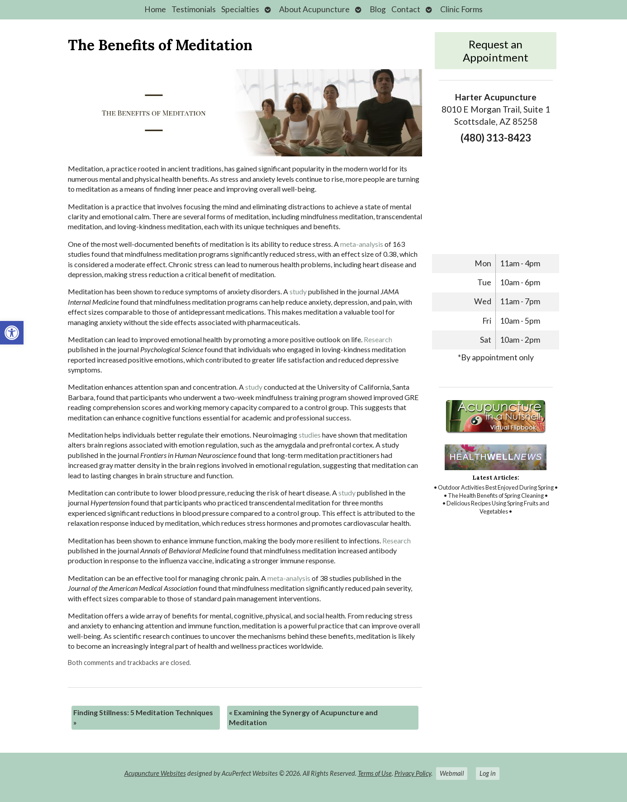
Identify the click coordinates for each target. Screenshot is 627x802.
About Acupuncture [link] (314, 9)
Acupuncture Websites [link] (155, 773)
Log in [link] (488, 773)
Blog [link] (378, 9)
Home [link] (155, 9)
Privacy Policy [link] (412, 773)
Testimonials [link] (193, 9)
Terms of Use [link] (375, 773)
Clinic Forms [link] (461, 9)
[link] (12, 332)
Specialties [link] (240, 9)
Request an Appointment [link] (495, 51)
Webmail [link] (452, 773)
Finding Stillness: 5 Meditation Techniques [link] (143, 717)
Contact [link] (405, 9)
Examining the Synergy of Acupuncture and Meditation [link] (303, 717)
